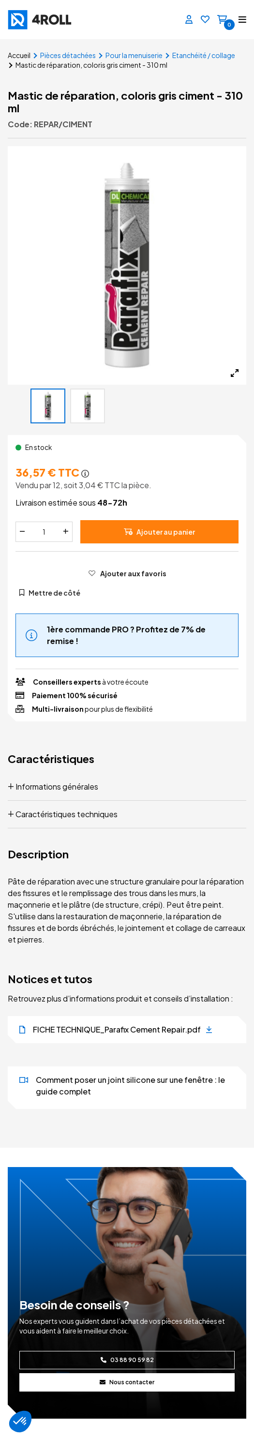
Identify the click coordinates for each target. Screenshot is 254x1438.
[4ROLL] (64, 20)
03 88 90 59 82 (127, 1359)
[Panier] (222, 20)
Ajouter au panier (159, 531)
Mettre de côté (49, 592)
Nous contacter (127, 1382)
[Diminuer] (22, 531)
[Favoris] (205, 20)
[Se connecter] (189, 20)
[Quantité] (44, 531)
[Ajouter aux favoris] (127, 573)
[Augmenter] (66, 531)
